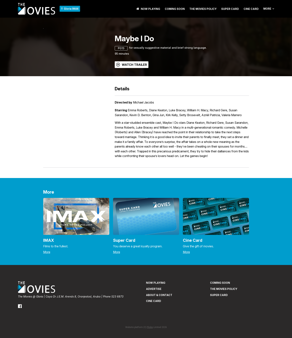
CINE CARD (251, 8)
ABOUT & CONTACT (159, 319)
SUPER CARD (230, 8)
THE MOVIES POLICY (203, 8)
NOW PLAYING (148, 8)
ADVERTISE (153, 313)
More (268, 8)
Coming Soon (175, 8)
